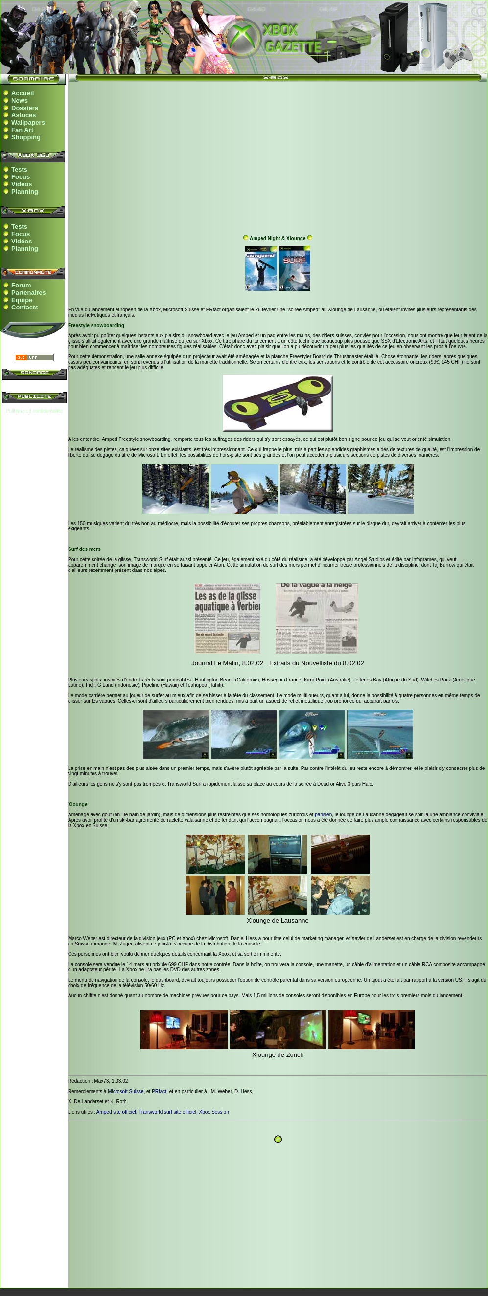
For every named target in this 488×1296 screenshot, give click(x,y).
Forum (21, 285)
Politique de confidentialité (34, 411)
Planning (24, 191)
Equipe (21, 300)
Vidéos (21, 184)
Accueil (22, 93)
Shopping (26, 137)
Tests (19, 169)
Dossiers (24, 107)
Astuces (23, 115)
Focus (20, 176)
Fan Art (22, 129)
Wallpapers (28, 122)
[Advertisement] (278, 155)
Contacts (25, 307)
